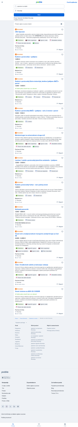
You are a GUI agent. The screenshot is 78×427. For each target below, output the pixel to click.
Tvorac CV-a (54, 393)
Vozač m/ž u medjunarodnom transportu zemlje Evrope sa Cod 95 (37, 235)
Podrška (4, 398)
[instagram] (6, 406)
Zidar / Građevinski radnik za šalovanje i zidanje (31, 265)
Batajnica (17, 343)
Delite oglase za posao (33, 385)
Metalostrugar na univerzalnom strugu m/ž (30, 135)
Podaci (4, 391)
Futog (16, 348)
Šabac (16, 335)
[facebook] (2, 406)
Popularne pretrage (21, 322)
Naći (39, 15)
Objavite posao (31, 388)
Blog (52, 388)
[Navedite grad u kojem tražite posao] (39, 11)
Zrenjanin (17, 337)
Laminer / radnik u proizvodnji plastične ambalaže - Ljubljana (36, 160)
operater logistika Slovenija (37, 343)
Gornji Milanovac (19, 346)
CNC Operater (20, 32)
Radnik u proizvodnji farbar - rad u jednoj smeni (31, 185)
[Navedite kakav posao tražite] (39, 6)
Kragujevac (18, 328)
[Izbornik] (2, 2)
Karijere (4, 396)
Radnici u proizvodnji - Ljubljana (26, 57)
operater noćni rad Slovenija (38, 345)
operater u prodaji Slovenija (37, 348)
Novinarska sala (6, 393)
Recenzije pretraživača (57, 391)
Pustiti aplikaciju (72, 2)
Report (59, 49)
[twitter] (10, 406)
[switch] (61, 24)
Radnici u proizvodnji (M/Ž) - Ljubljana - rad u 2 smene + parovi (36, 111)
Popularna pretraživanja (57, 385)
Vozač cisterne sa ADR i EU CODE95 (27, 291)
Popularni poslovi (51, 328)
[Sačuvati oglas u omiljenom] (62, 29)
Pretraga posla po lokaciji (53, 330)
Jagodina (17, 341)
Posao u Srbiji (5, 401)
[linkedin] (14, 406)
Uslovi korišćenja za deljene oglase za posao (13, 414)
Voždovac (17, 330)
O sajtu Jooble (6, 385)
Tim (3, 388)
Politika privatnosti (6, 417)
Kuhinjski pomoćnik (21, 209)
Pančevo (17, 332)
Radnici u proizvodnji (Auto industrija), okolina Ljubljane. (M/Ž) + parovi (37, 82)
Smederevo (18, 339)
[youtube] (18, 406)
